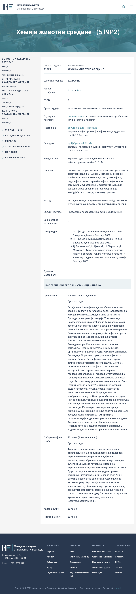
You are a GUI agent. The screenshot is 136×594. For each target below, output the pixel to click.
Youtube (118, 573)
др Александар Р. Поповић (82, 127)
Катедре (73, 567)
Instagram (119, 557)
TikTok (118, 562)
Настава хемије (9, 86)
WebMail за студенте (101, 567)
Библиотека (52, 562)
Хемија (5, 66)
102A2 (80, 90)
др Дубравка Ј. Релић (80, 143)
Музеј (49, 567)
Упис (72, 551)
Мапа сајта (97, 573)
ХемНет (50, 557)
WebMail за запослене (102, 557)
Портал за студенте (101, 562)
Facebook (119, 551)
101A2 (71, 90)
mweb (118, 588)
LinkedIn (118, 567)
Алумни (50, 551)
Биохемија (6, 71)
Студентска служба (55, 573)
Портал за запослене (101, 551)
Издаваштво (75, 562)
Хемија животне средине (13, 75)
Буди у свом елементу (79, 557)
